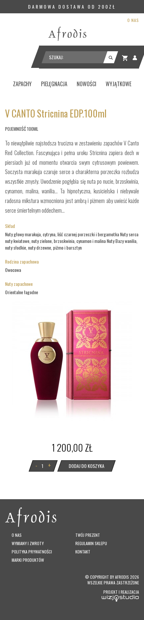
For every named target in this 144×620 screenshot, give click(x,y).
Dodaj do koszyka (86, 465)
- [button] (36, 465)
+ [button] (49, 465)
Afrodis (122, 577)
